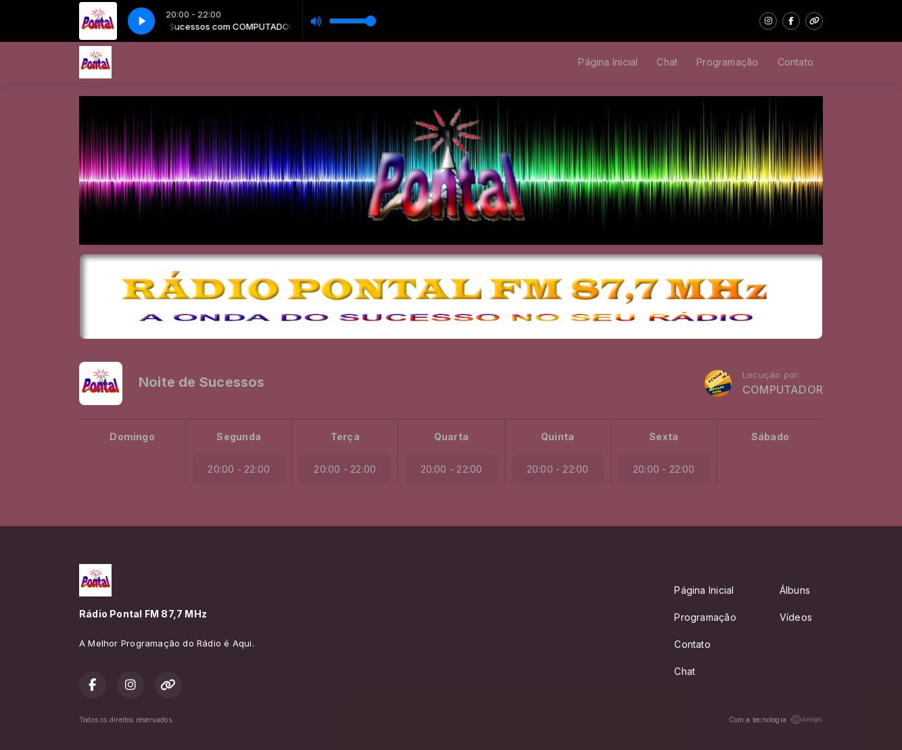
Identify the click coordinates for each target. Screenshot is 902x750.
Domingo (132, 436)
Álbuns (795, 590)
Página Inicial (608, 62)
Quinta (557, 436)
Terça (345, 436)
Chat (667, 62)
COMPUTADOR (782, 389)
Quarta (451, 436)
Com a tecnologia (776, 719)
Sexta (663, 436)
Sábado (770, 436)
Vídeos (796, 617)
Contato (795, 62)
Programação (727, 62)
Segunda (238, 436)
